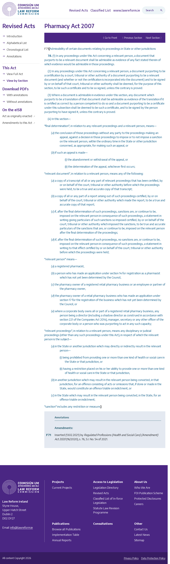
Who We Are (142, 487)
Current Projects (62, 487)
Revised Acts (101, 493)
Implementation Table (65, 534)
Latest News (142, 534)
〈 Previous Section (131, 37)
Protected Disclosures (147, 498)
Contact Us (141, 529)
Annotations (12, 56)
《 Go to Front (109, 37)
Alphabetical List (14, 43)
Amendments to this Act (18, 122)
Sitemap (139, 540)
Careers (138, 504)
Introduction (12, 36)
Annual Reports (61, 540)
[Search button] (162, 10)
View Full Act (12, 74)
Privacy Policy (131, 558)
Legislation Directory (106, 487)
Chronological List (15, 49)
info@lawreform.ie (21, 527)
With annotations (15, 95)
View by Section (15, 80)
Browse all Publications (66, 529)
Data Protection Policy (153, 558)
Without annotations (17, 101)
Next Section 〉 (154, 37)
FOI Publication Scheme (148, 493)
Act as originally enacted (18, 116)
